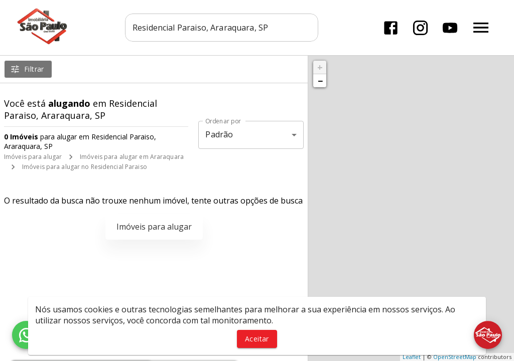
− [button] (320, 81)
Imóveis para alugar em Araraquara (132, 156)
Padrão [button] (219, 134)
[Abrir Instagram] (420, 28)
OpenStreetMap (454, 356)
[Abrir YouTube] (450, 28)
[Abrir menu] (481, 28)
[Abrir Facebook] (391, 28)
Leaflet (412, 356)
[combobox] (221, 28)
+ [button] (320, 67)
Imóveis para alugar (33, 156)
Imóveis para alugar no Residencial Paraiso (84, 166)
